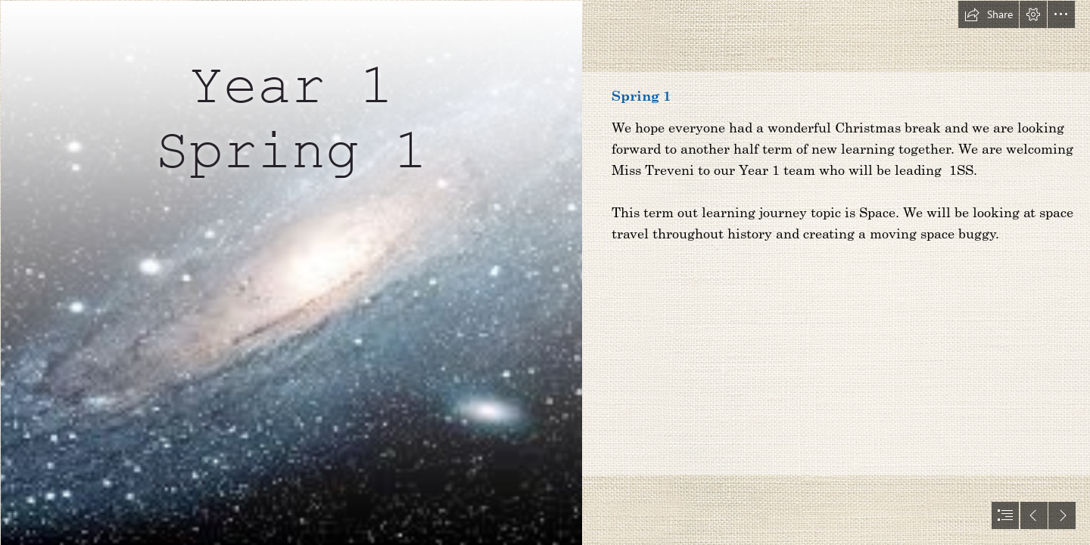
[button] (988, 14)
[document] (545, 272)
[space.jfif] (290, 272)
